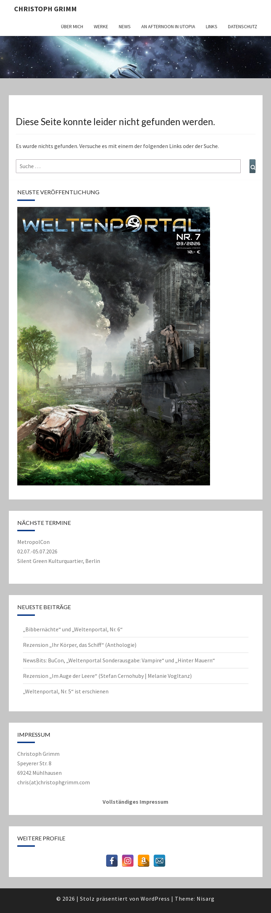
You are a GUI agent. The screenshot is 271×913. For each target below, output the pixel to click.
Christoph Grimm (45, 8)
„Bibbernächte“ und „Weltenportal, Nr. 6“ (73, 629)
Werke (101, 26)
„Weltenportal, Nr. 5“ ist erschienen (66, 691)
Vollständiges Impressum (135, 801)
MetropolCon (33, 541)
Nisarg (206, 898)
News (125, 26)
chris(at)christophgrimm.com (53, 782)
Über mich (72, 26)
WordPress (155, 898)
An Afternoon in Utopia (168, 26)
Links (211, 26)
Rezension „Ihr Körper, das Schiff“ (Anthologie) (79, 644)
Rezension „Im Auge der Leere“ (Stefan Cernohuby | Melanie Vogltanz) (107, 675)
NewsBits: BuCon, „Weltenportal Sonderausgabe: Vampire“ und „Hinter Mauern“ (119, 660)
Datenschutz (242, 26)
